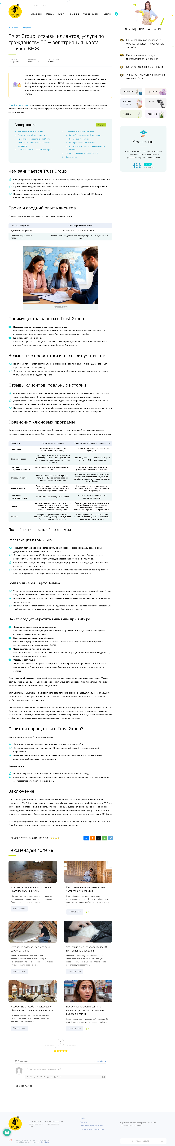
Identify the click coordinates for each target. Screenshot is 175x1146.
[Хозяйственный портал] (15, 11)
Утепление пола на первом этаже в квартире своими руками (31, 889)
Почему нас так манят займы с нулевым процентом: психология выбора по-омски (85, 1010)
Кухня (61, 14)
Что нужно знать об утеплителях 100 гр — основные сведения (87, 948)
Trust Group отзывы (18, 105)
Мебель (50, 14)
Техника (154, 101)
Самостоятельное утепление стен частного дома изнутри (85, 889)
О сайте (83, 1118)
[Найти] (85, 6)
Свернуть (101, 125)
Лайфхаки (36, 14)
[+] (61, 1077)
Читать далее (19, 908)
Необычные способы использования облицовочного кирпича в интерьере (32, 1008)
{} (58, 1077)
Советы (107, 14)
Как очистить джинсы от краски (144, 66)
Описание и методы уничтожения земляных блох (145, 76)
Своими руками (91, 14)
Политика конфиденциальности (91, 1126)
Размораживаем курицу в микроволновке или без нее (142, 57)
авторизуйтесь (99, 1061)
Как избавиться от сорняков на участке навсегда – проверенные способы (145, 43)
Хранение (154, 114)
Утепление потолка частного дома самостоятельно (30, 948)
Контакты (83, 1122)
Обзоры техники (143, 142)
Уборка (129, 114)
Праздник (74, 14)
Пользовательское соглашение (92, 1129)
